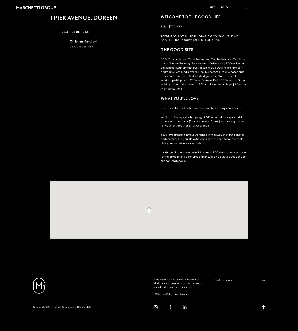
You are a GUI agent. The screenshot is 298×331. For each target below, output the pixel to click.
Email (91, 47)
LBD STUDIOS (84, 309)
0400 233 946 (78, 47)
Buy (229, 7)
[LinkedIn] (185, 309)
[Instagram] (156, 309)
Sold (241, 7)
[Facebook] (170, 309)
